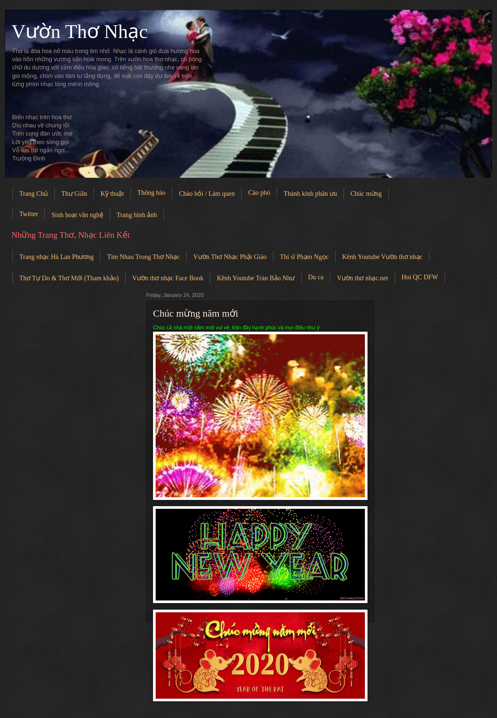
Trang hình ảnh (137, 214)
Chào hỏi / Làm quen (207, 193)
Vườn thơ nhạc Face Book (167, 278)
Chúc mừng (366, 193)
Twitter (28, 213)
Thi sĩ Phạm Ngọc (304, 256)
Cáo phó (259, 192)
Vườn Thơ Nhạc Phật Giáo (229, 256)
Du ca (315, 277)
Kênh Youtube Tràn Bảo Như (256, 278)
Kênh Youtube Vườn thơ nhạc (382, 256)
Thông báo (151, 192)
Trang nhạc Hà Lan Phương (56, 256)
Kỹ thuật (112, 193)
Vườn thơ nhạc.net (362, 278)
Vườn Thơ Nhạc (79, 31)
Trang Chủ (33, 193)
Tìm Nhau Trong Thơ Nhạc (143, 256)
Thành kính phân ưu (310, 193)
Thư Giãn (74, 193)
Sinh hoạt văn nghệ (77, 214)
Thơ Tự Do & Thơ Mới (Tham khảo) (69, 278)
